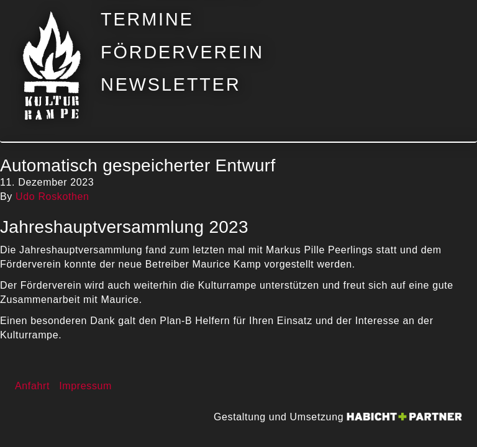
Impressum (85, 386)
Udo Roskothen (52, 196)
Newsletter (171, 85)
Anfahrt (32, 386)
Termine (147, 20)
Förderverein (182, 52)
